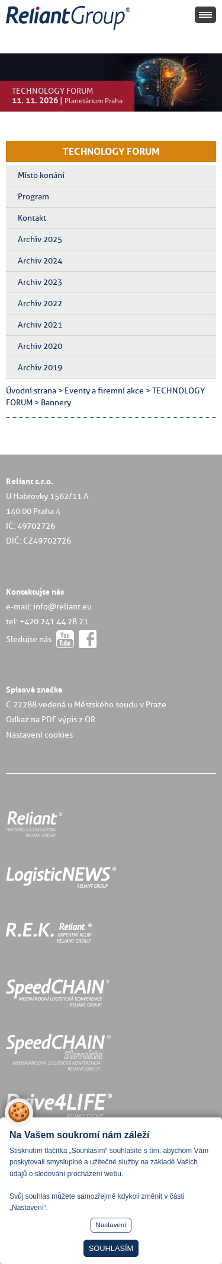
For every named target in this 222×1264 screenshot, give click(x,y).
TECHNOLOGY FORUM (111, 151)
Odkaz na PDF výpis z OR (50, 719)
